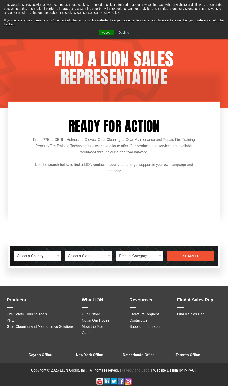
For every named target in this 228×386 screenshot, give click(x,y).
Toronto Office (188, 355)
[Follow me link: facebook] (121, 384)
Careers (88, 333)
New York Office (89, 355)
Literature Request (144, 314)
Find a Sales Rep (191, 314)
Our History (91, 314)
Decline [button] (124, 32)
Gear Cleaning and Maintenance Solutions (40, 326)
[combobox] (37, 256)
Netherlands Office (138, 355)
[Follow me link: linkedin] (106, 384)
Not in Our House (95, 320)
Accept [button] (106, 32)
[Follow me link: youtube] (99, 384)
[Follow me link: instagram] (128, 384)
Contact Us (138, 320)
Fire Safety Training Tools (27, 314)
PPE (10, 320)
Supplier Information (145, 326)
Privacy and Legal (136, 370)
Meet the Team (93, 326)
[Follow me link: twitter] (114, 384)
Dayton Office (40, 355)
